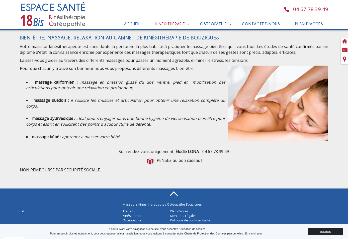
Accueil (132, 24)
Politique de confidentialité (190, 220)
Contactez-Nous (261, 24)
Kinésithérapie (170, 24)
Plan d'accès (309, 24)
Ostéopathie (213, 24)
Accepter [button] (325, 231)
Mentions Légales (183, 215)
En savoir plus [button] (253, 233)
